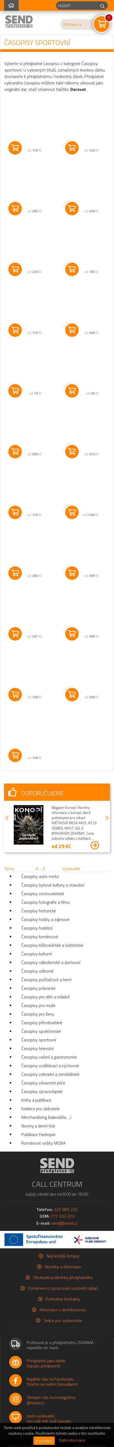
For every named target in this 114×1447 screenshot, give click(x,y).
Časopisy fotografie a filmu (45, 902)
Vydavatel (71, 868)
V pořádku (44, 1441)
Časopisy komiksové (39, 936)
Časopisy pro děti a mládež (45, 997)
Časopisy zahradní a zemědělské (50, 1074)
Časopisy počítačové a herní (46, 979)
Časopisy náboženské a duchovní (50, 962)
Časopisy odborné (37, 971)
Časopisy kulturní (36, 954)
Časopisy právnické (38, 988)
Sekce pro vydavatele (63, 1320)
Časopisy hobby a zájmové (45, 919)
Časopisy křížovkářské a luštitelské (52, 945)
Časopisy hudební (37, 928)
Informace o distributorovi (63, 1309)
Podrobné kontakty (63, 1299)
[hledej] (102, 5)
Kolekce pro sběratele (40, 1108)
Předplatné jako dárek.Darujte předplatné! (46, 1363)
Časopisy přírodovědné (41, 1022)
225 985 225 (66, 1209)
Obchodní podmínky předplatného (63, 1277)
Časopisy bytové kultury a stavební (52, 885)
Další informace (72, 1440)
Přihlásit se (72, 24)
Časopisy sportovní (38, 1040)
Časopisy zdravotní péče (43, 1083)
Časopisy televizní (37, 1048)
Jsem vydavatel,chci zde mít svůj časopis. (49, 1418)
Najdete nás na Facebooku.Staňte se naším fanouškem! (52, 1381)
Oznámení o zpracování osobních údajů (63, 1288)
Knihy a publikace (36, 1100)
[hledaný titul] (76, 5)
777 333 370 (62, 1216)
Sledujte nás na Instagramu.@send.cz (51, 1400)
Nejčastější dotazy (62, 1256)
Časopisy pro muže (38, 1005)
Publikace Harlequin (38, 1134)
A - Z (40, 868)
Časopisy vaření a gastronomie (49, 1057)
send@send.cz (64, 1223)
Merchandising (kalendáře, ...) (46, 1117)
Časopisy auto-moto (40, 876)
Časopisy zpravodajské (42, 1091)
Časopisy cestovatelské (42, 893)
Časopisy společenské (41, 1031)
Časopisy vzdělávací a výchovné (50, 1065)
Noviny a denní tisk (38, 1126)
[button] (6, 818)
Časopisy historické (38, 910)
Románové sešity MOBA (43, 1143)
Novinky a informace (63, 1266)
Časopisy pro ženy (37, 1014)
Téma (9, 868)
